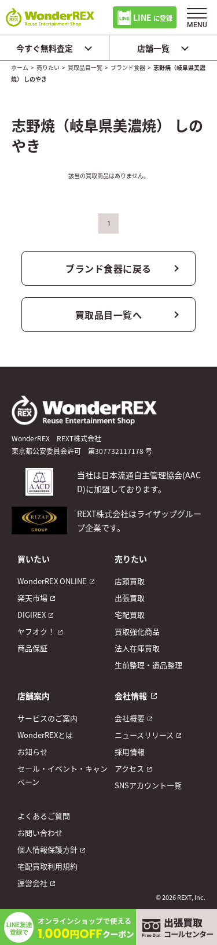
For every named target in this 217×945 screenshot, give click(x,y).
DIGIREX (31, 614)
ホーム (19, 67)
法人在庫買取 (137, 648)
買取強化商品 (137, 631)
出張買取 (130, 597)
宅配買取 (130, 614)
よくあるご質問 (43, 815)
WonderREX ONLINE (52, 580)
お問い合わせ (39, 832)
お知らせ (32, 751)
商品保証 (32, 648)
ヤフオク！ (36, 631)
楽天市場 (32, 597)
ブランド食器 (128, 67)
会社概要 (130, 718)
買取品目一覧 (85, 67)
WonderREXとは (45, 734)
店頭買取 (130, 580)
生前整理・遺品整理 (148, 664)
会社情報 (131, 696)
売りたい (48, 67)
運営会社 (32, 882)
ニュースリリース (144, 734)
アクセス (129, 768)
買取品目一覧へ (108, 315)
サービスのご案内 (47, 718)
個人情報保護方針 (47, 849)
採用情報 (130, 751)
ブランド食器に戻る (108, 268)
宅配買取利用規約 (47, 866)
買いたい (33, 558)
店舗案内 (33, 696)
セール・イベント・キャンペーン (62, 775)
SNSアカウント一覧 (148, 785)
